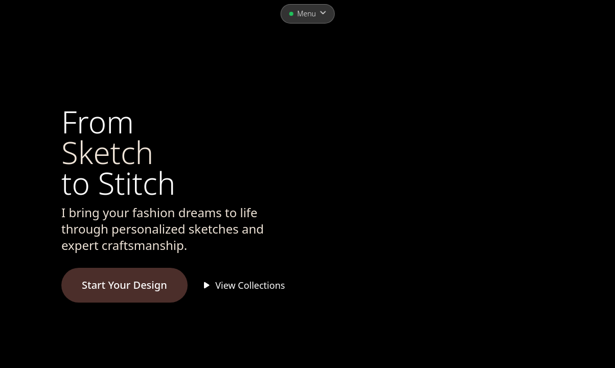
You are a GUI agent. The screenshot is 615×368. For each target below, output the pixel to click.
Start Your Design (124, 285)
